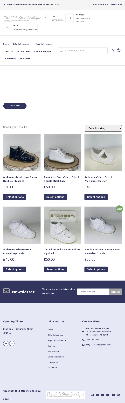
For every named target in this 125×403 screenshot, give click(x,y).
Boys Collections (45, 44)
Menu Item (25, 58)
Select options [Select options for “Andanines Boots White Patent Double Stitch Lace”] (55, 197)
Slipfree (9, 51)
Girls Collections (22, 44)
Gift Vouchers (23, 51)
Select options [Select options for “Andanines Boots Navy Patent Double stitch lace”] (15, 197)
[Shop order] (103, 128)
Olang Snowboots (42, 51)
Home (6, 44)
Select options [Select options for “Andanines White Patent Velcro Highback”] (55, 269)
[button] (15, 106)
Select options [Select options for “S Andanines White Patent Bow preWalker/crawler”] (96, 269)
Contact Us (10, 58)
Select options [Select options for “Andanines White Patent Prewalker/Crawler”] (96, 197)
